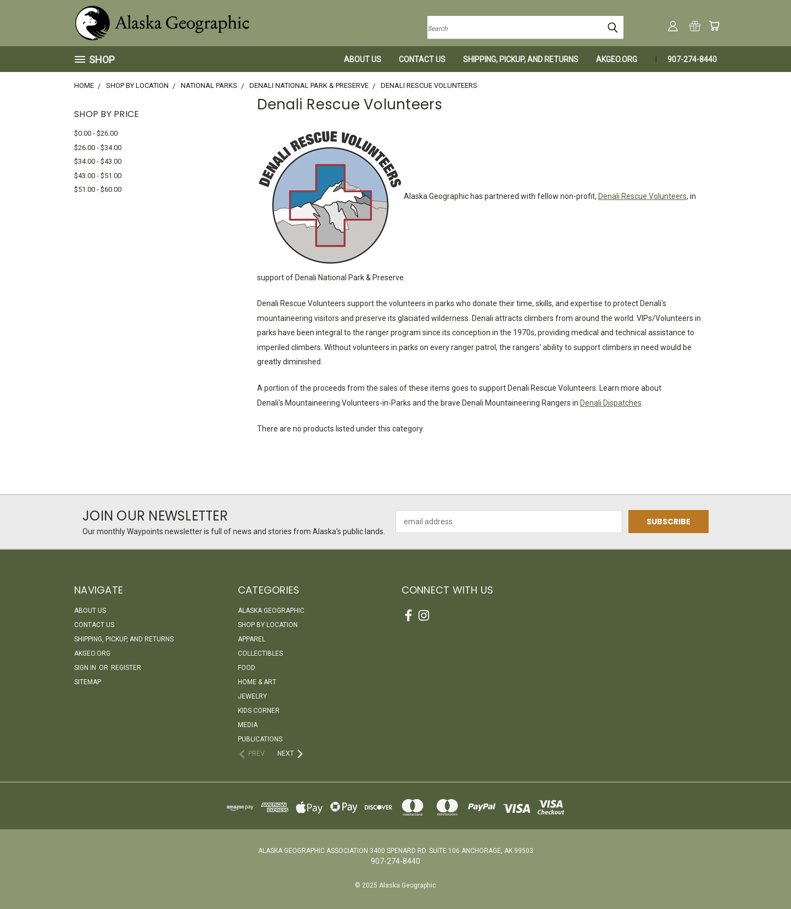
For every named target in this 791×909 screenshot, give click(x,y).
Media (248, 725)
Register (126, 668)
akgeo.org (616, 59)
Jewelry (252, 696)
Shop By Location (268, 625)
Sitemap (87, 682)
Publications (260, 739)
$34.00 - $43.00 (97, 161)
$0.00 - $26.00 (96, 133)
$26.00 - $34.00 (97, 147)
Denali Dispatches (611, 402)
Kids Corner (259, 710)
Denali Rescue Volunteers (642, 196)
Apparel (251, 639)
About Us (362, 59)
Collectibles (260, 653)
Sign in (86, 668)
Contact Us (422, 59)
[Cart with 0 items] (714, 25)
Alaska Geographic (271, 610)
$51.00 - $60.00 (97, 189)
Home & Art (257, 682)
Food (246, 668)
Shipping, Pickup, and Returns (520, 59)
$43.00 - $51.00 (97, 175)
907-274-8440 (692, 59)
